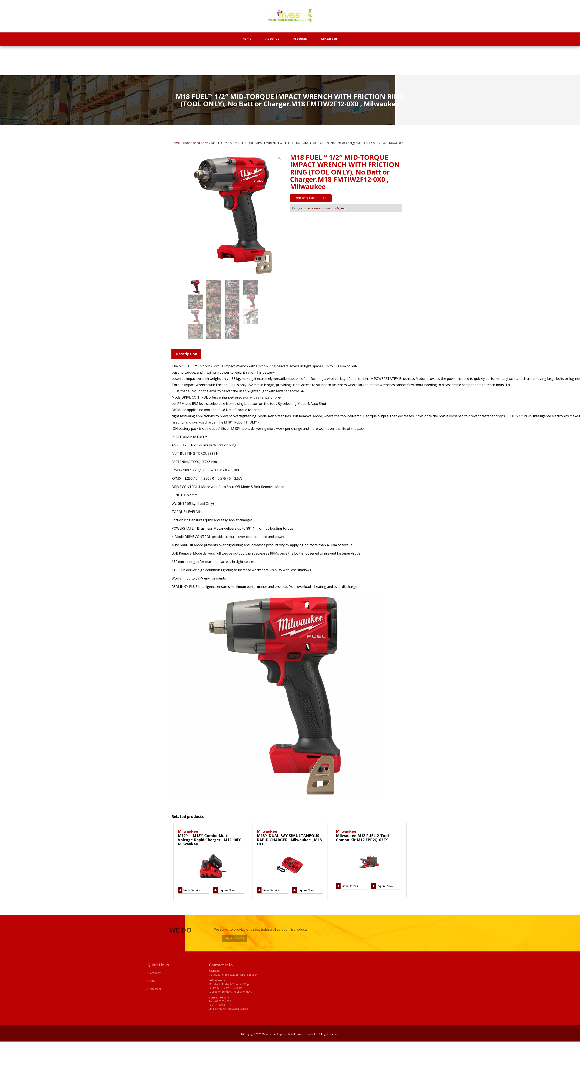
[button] (279, 158)
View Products (245, 938)
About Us (272, 39)
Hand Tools (200, 143)
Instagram (123, 989)
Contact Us (329, 39)
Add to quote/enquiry (311, 198)
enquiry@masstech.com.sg (201, 1009)
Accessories (315, 208)
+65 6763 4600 (191, 1001)
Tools (186, 143)
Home (247, 39)
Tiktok (120, 981)
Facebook (122, 973)
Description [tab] (186, 353)
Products (300, 39)
